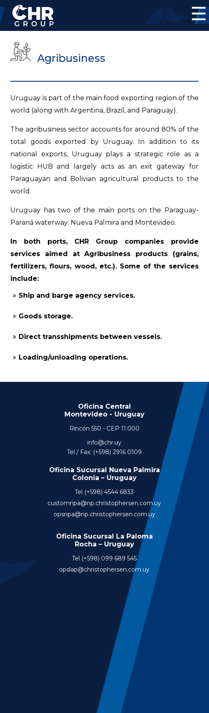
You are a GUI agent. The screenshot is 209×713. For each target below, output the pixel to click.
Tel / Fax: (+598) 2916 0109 (104, 452)
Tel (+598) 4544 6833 (104, 492)
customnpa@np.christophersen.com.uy (104, 503)
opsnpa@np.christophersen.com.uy (104, 514)
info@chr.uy (104, 442)
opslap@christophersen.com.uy (104, 569)
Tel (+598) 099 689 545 (104, 558)
